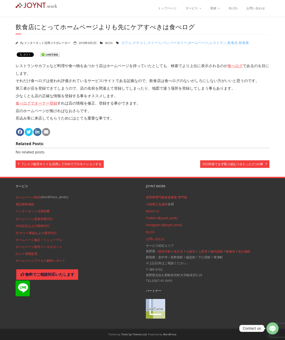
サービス (191, 8)
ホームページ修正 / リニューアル (39, 240)
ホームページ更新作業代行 (34, 219)
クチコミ (139, 42)
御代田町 (216, 251)
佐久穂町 (244, 251)
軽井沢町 (164, 251)
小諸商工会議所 (157, 204)
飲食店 (233, 42)
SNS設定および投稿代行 (33, 226)
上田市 (203, 251)
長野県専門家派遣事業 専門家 (166, 197)
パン (165, 42)
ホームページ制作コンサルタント (39, 247)
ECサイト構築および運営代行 (36, 233)
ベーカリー (178, 42)
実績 (213, 8)
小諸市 (190, 251)
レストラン (218, 42)
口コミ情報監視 (26, 253)
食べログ (235, 65)
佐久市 (178, 251)
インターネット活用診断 (33, 211)
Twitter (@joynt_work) (162, 218)
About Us (152, 211)
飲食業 (244, 42)
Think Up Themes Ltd (134, 334)
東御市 (230, 251)
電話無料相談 (25, 204)
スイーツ (154, 42)
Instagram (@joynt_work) (164, 225)
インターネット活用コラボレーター (47, 43)
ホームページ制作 (28, 197)
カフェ (126, 42)
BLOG (233, 8)
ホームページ (198, 42)
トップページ (167, 8)
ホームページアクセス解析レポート (40, 260)
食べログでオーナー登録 (36, 103)
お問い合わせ (255, 8)
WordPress (169, 334)
